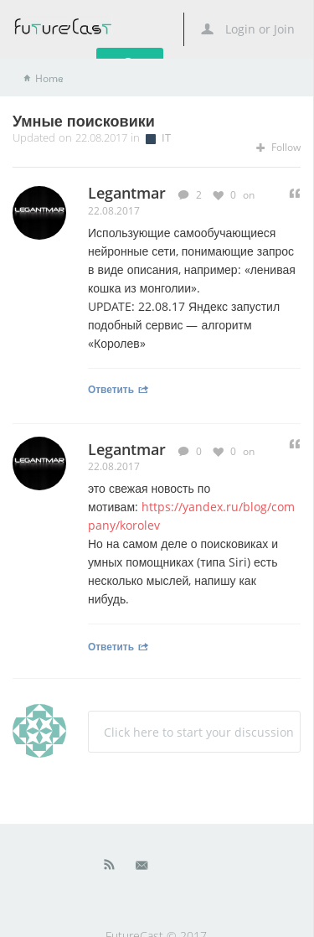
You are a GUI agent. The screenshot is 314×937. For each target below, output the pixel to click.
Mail (143, 868)
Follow (278, 147)
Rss (109, 868)
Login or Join (248, 29)
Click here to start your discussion (199, 732)
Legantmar (127, 449)
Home (49, 78)
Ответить (118, 389)
